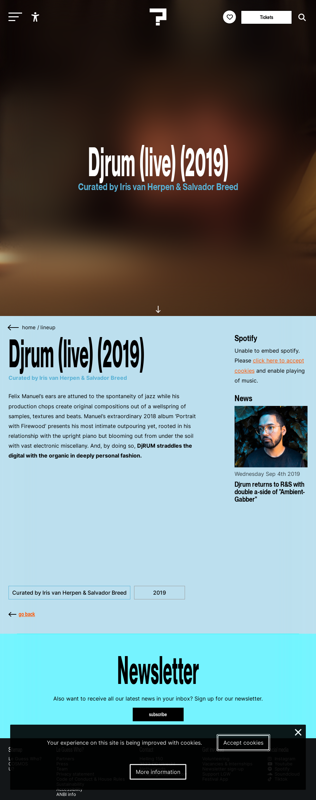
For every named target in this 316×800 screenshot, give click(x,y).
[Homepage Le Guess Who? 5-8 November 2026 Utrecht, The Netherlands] (158, 16)
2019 (159, 592)
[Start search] (300, 17)
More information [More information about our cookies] (158, 771)
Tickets (266, 17)
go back (21, 614)
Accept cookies (243, 742)
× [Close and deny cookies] (298, 731)
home (29, 327)
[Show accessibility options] (36, 17)
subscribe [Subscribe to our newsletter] (158, 714)
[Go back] (13, 327)
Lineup (47, 327)
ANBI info (66, 794)
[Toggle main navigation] (13, 17)
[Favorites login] (229, 17)
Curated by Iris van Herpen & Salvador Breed (69, 592)
